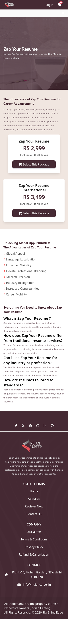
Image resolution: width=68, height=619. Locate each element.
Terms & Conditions (34, 539)
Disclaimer (34, 532)
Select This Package (34, 164)
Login (49, 5)
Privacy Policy (34, 547)
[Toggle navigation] (63, 13)
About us (34, 499)
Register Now (34, 506)
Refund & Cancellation (34, 554)
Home (34, 491)
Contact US (34, 514)
